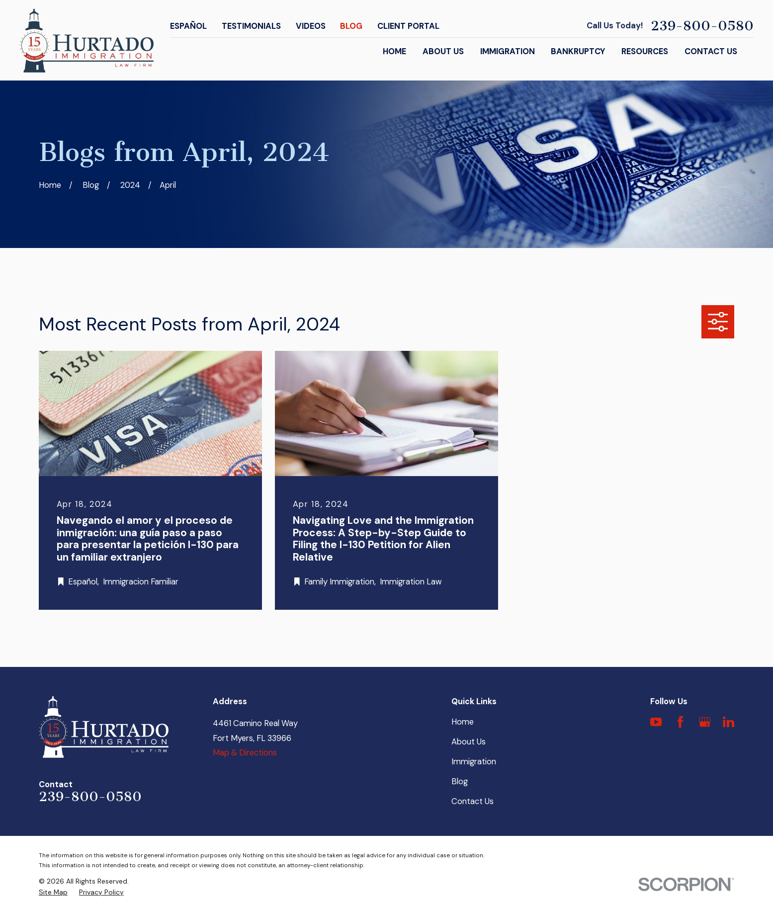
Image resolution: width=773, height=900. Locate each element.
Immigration (473, 761)
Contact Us (472, 801)
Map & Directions (245, 752)
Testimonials (251, 26)
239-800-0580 (702, 26)
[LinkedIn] (728, 722)
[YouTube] (656, 722)
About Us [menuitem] (443, 51)
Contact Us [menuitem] (711, 51)
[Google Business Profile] (704, 722)
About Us (468, 741)
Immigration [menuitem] (507, 51)
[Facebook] (680, 722)
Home (462, 722)
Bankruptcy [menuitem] (578, 51)
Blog (351, 26)
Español (188, 26)
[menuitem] (53, 892)
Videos (311, 26)
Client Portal (408, 26)
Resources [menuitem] (644, 51)
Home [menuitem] (394, 51)
